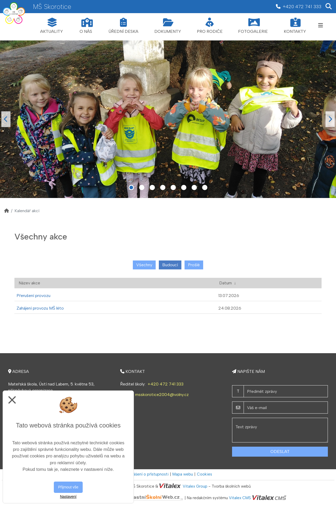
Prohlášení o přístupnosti (146, 474)
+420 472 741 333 (165, 384)
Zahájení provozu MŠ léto (40, 308)
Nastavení (68, 496)
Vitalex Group (195, 486)
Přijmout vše (68, 487)
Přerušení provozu (33, 295)
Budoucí (170, 264)
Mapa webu (182, 474)
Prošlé (194, 264)
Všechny (144, 264)
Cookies (204, 474)
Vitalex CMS (240, 498)
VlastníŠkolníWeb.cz (135, 498)
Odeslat (280, 451)
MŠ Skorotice (52, 7)
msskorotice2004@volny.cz (162, 394)
